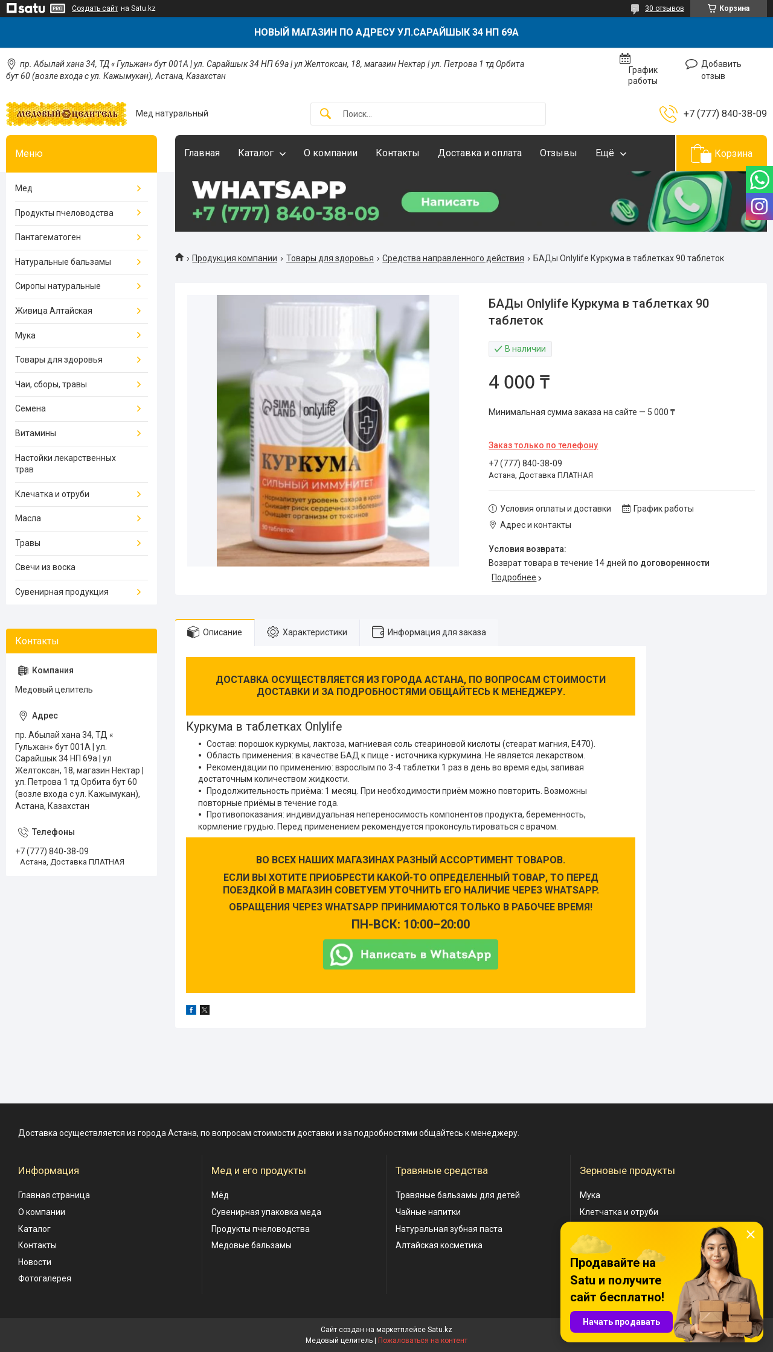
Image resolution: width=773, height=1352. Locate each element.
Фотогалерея (44, 1278)
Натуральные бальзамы (63, 262)
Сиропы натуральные (58, 286)
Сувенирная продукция (62, 592)
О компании (331, 153)
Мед (24, 188)
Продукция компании (234, 258)
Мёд (220, 1195)
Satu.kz (440, 1329)
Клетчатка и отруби (619, 1212)
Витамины (35, 433)
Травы (27, 543)
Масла (28, 518)
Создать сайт (95, 8)
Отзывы (558, 153)
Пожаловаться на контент (422, 1340)
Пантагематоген (48, 237)
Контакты (398, 153)
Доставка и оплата (480, 153)
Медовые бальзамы (251, 1245)
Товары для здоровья (330, 258)
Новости (34, 1262)
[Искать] (325, 114)
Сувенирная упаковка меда (266, 1212)
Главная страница (54, 1195)
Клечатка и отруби (52, 494)
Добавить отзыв (721, 70)
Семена (30, 408)
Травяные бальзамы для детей (458, 1195)
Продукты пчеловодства (64, 213)
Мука (25, 335)
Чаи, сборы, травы (51, 384)
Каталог (256, 153)
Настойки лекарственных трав (65, 464)
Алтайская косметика (439, 1245)
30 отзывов (664, 8)
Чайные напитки (428, 1212)
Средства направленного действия (453, 258)
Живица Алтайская (53, 311)
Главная (202, 153)
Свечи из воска (45, 567)
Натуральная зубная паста (449, 1229)
